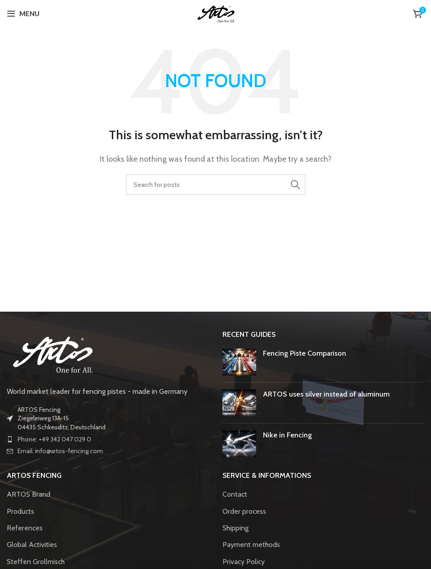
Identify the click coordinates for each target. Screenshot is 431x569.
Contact (234, 494)
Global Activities (32, 544)
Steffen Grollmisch (36, 561)
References (25, 528)
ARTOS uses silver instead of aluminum (326, 394)
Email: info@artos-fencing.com (60, 451)
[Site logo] (215, 13)
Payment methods (251, 544)
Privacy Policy (243, 561)
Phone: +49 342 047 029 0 (54, 439)
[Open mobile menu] (23, 13)
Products (20, 511)
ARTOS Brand (28, 494)
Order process (244, 511)
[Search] (216, 184)
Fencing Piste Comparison (304, 353)
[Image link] (52, 352)
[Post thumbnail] (239, 361)
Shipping (235, 528)
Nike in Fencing (287, 435)
